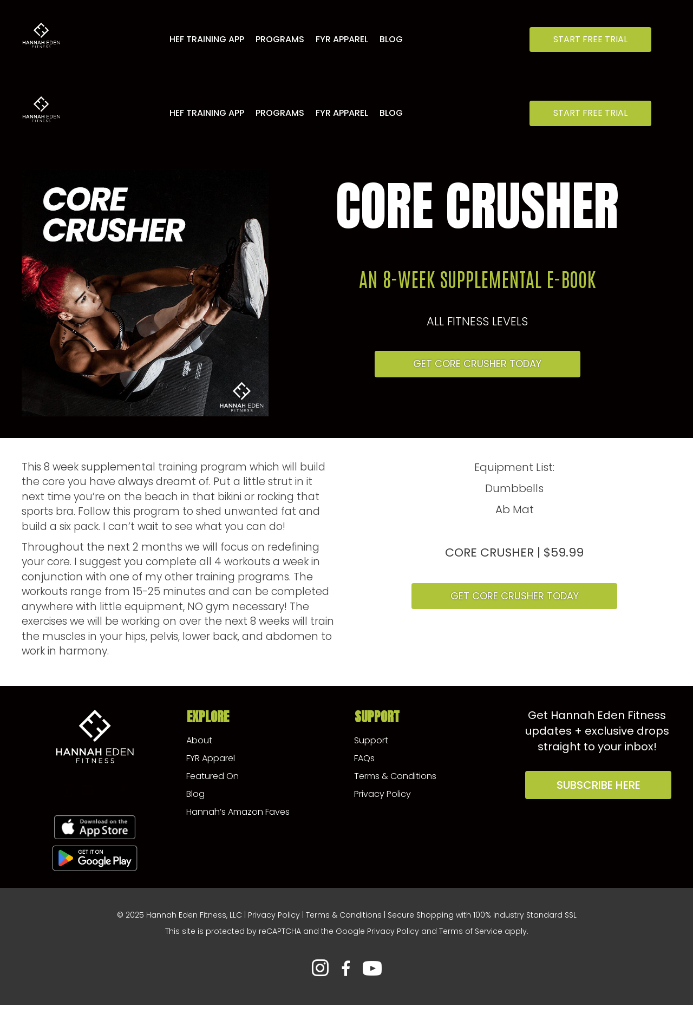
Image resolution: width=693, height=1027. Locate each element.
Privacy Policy (382, 794)
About (199, 740)
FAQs (364, 758)
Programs (280, 39)
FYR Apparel (342, 39)
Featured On (212, 776)
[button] (590, 39)
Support (371, 740)
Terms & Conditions (395, 776)
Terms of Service (470, 931)
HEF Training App (206, 39)
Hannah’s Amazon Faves (238, 812)
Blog (391, 39)
